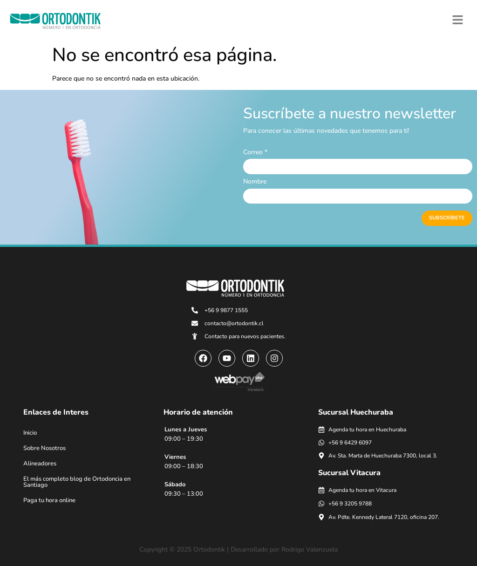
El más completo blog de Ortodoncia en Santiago (76, 482)
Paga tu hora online (49, 500)
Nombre (254, 181)
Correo (255, 152)
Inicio (30, 433)
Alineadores (39, 463)
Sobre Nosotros (44, 448)
